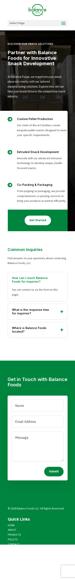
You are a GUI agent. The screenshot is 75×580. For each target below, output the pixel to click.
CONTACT (14, 544)
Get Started (37, 220)
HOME (11, 525)
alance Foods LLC (28, 509)
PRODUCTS (14, 535)
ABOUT (12, 530)
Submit (54, 471)
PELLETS (13, 540)
